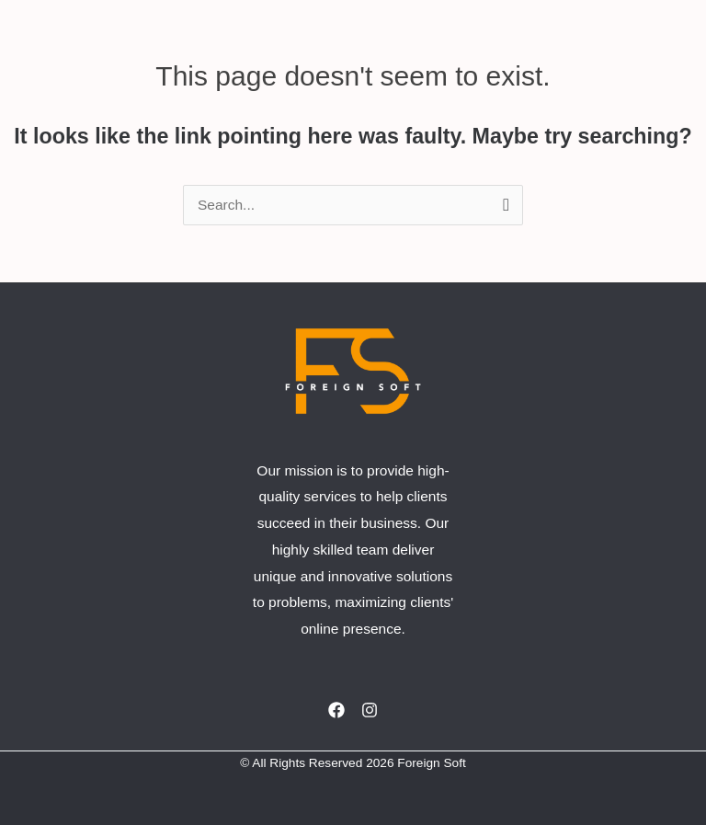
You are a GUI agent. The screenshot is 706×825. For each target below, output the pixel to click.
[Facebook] (336, 710)
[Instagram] (369, 710)
